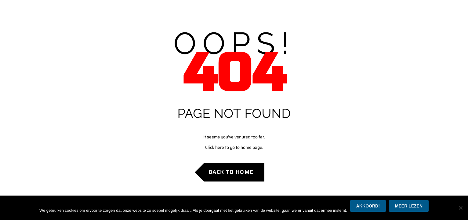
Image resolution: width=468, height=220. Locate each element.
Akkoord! (368, 206)
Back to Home (231, 172)
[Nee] (460, 208)
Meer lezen (409, 206)
